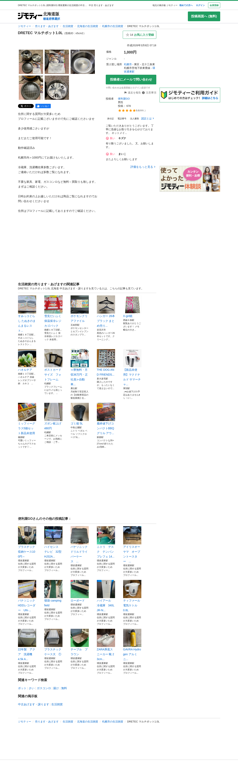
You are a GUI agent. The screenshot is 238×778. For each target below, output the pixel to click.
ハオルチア (27, 360)
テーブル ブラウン (80, 642)
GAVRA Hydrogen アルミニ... (132, 645)
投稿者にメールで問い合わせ (131, 79)
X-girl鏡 (132, 306)
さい (31, 688)
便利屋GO (124, 98)
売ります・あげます (47, 26)
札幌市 (128, 64)
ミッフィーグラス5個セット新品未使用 (27, 419)
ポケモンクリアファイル (80, 308)
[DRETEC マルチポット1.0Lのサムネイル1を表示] (31, 62)
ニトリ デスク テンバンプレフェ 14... (106, 542)
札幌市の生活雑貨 (112, 26)
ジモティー (24, 26)
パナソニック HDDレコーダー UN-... (27, 596)
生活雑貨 (68, 26)
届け (56, 688)
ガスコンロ (44, 688)
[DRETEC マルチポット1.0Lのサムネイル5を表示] (57, 88)
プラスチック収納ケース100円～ (27, 542)
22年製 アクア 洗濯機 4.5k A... (27, 645)
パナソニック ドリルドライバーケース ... (80, 544)
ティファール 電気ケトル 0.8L (132, 596)
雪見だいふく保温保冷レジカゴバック (53, 311)
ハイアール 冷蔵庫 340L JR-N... (106, 596)
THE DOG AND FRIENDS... (106, 362)
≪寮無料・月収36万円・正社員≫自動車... (80, 367)
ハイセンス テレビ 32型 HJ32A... (53, 542)
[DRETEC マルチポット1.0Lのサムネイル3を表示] (83, 62)
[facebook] (43, 106)
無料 (64, 688)
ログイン (200, 5)
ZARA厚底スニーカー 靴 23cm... (106, 645)
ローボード (80, 591)
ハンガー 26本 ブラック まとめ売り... (106, 311)
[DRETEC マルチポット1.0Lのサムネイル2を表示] (57, 62)
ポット (22, 688)
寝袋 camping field (53, 593)
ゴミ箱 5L (80, 414)
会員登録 (214, 5)
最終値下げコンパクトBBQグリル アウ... (106, 419)
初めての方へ (186, 5)
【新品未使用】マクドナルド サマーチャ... (132, 367)
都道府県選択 (51, 18)
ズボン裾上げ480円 (53, 416)
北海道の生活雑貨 (87, 26)
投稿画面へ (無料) (204, 16)
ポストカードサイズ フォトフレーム (53, 365)
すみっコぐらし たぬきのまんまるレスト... (27, 313)
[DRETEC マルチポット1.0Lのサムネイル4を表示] (31, 88)
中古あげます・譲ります (33, 704)
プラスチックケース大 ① (53, 642)
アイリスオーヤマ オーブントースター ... (132, 544)
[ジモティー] (30, 16)
